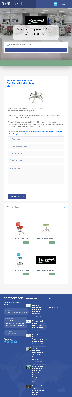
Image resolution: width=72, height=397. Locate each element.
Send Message (17, 197)
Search (35, 50)
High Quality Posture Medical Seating (24, 271)
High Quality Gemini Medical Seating (23, 239)
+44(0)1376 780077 (12, 334)
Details (26, 242)
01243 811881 (36, 34)
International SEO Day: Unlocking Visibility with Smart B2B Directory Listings (38, 372)
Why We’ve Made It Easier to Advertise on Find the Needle (38, 324)
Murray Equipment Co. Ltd (36, 29)
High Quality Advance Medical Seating (50, 239)
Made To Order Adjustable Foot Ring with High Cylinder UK (43, 132)
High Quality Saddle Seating (46, 271)
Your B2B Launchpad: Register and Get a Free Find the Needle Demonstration (37, 354)
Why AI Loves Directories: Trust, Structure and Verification (37, 338)
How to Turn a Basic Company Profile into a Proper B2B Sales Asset (37, 309)
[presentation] (22, 188)
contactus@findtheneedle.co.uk (16, 312)
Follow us (53, 307)
